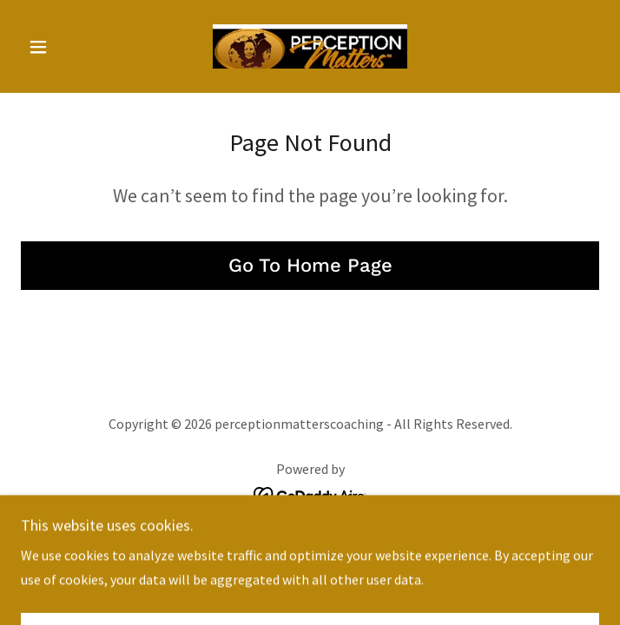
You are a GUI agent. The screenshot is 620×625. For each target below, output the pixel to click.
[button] (64, 47)
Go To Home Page (310, 265)
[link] (310, 46)
